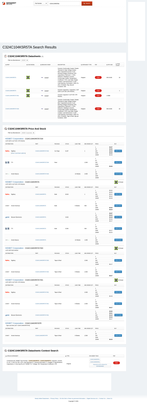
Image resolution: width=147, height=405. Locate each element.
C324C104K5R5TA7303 (42, 260)
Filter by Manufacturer (14, 60)
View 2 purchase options (18, 153)
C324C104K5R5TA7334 (42, 151)
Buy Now (118, 151)
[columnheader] (15, 65)
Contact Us (102, 398)
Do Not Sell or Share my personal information (72, 398)
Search (87, 3)
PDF (98, 77)
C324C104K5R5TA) (95, 361)
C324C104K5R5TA (40, 194)
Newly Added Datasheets (42, 398)
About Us (109, 398)
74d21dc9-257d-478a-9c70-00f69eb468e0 (100, 365)
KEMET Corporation (14, 138)
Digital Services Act (92, 398)
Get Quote (118, 173)
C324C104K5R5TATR (41, 335)
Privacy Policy (54, 398)
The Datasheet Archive (9, 3)
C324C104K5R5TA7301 (42, 292)
